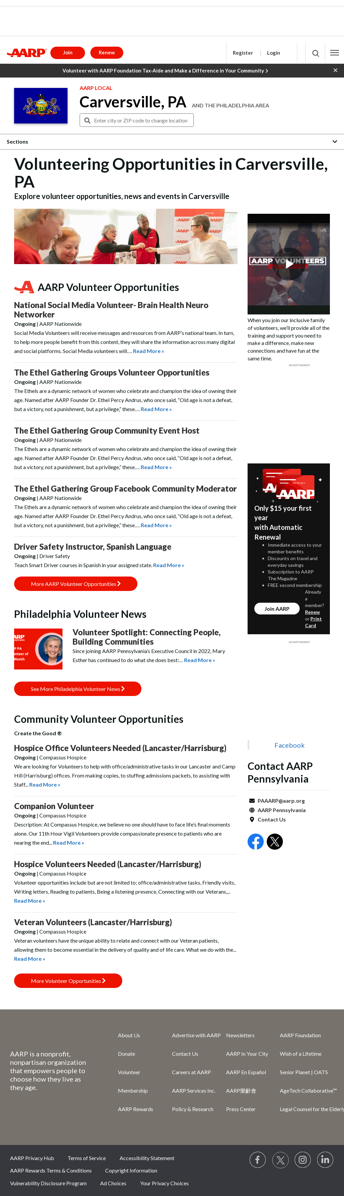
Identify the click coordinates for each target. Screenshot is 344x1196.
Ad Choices (113, 1183)
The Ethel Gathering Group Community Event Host (107, 430)
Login (273, 53)
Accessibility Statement (147, 1158)
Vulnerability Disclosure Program (48, 1183)
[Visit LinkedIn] (325, 1160)
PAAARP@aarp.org (281, 800)
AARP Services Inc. (193, 1090)
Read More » (148, 351)
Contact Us (272, 819)
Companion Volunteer (54, 806)
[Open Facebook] (256, 842)
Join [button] (68, 52)
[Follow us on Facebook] (258, 1160)
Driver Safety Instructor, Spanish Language (92, 546)
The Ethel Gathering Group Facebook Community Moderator (125, 488)
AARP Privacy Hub (32, 1158)
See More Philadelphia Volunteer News (78, 689)
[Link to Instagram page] (303, 1160)
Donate (126, 1053)
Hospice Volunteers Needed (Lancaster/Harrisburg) (107, 864)
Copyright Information (131, 1170)
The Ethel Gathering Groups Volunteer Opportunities (111, 372)
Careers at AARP (191, 1072)
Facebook (289, 745)
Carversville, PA (133, 102)
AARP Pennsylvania (282, 810)
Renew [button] (107, 52)
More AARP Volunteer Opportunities (76, 584)
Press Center (241, 1109)
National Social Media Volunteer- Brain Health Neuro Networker (111, 309)
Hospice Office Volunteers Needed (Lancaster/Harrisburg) (120, 748)
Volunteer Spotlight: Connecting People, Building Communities (147, 636)
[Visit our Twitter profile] (280, 1160)
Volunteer (129, 1072)
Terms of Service (87, 1158)
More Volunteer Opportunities (68, 981)
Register (243, 53)
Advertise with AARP (196, 1035)
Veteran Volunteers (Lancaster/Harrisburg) (93, 922)
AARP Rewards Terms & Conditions (51, 1170)
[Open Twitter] (275, 842)
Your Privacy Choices (164, 1183)
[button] (334, 53)
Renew (312, 612)
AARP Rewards (135, 1109)
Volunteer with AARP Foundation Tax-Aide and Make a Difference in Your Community (165, 70)
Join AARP (277, 608)
